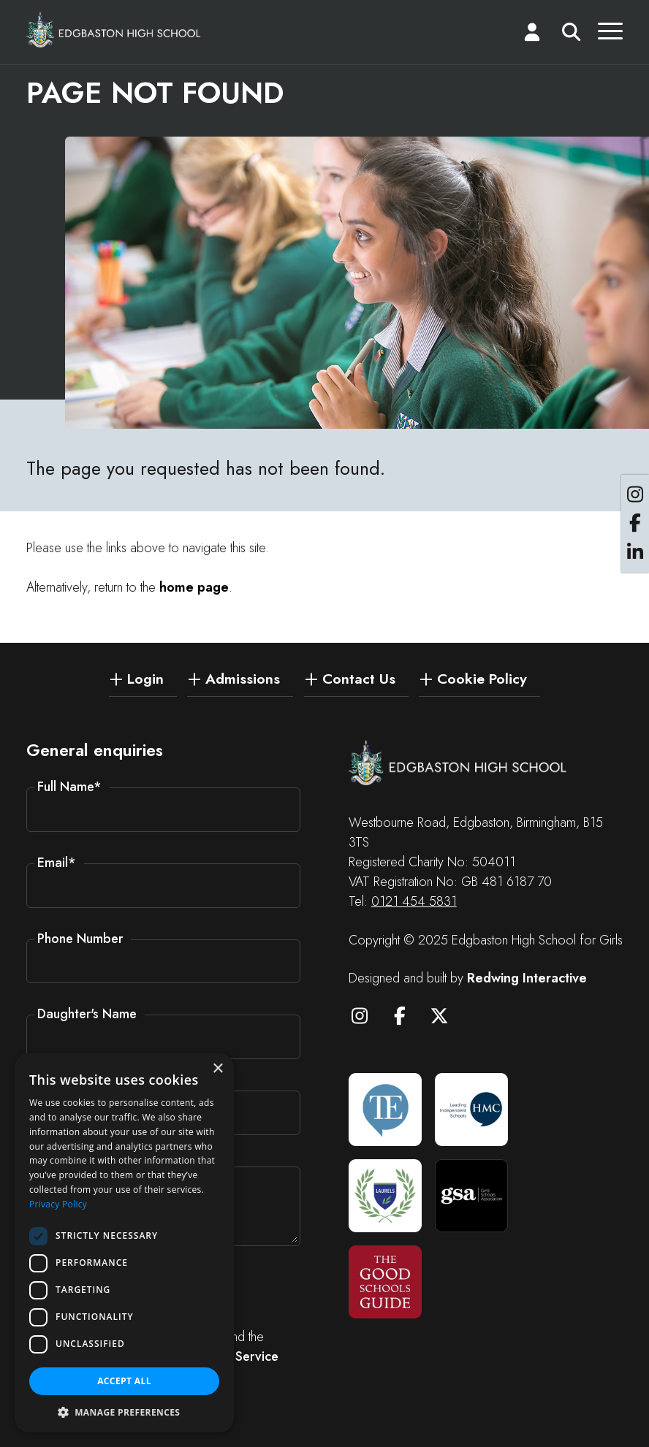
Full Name (69, 786)
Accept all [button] (124, 1381)
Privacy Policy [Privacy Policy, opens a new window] (58, 1204)
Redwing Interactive (527, 978)
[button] (124, 1411)
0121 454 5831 (414, 901)
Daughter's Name (87, 1013)
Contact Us (358, 678)
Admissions (242, 678)
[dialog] (124, 1242)
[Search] (570, 35)
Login (145, 678)
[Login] (532, 35)
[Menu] (610, 35)
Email (56, 862)
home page (194, 587)
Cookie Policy (482, 678)
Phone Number (80, 938)
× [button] (217, 1069)
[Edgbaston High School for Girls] (114, 30)
